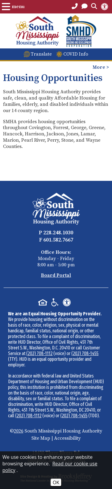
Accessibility (67, 438)
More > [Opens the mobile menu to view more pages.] (101, 67)
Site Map (40, 438)
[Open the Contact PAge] (85, 6)
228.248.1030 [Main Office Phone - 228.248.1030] (58, 232)
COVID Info (75, 54)
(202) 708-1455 (85, 353)
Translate (41, 54)
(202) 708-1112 (39, 353)
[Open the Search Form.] (94, 6)
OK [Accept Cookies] (56, 482)
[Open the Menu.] (13, 6)
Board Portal (56, 275)
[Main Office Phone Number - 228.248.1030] (75, 6)
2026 (18, 431)
